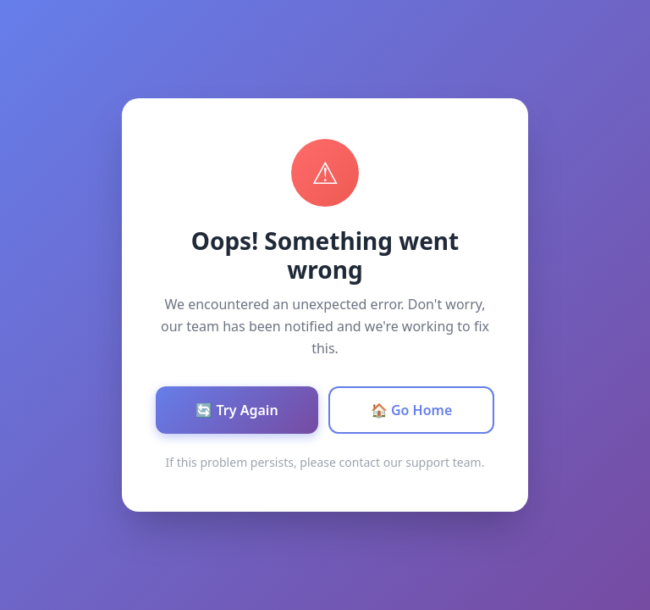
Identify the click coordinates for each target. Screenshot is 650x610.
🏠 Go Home (412, 410)
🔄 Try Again (237, 410)
